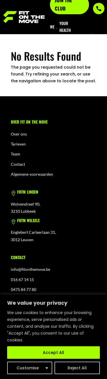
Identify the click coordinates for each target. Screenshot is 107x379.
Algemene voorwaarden (32, 174)
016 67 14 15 (22, 279)
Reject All (77, 368)
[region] (53, 336)
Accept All (53, 352)
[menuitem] (92, 33)
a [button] (93, 20)
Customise (28, 368)
